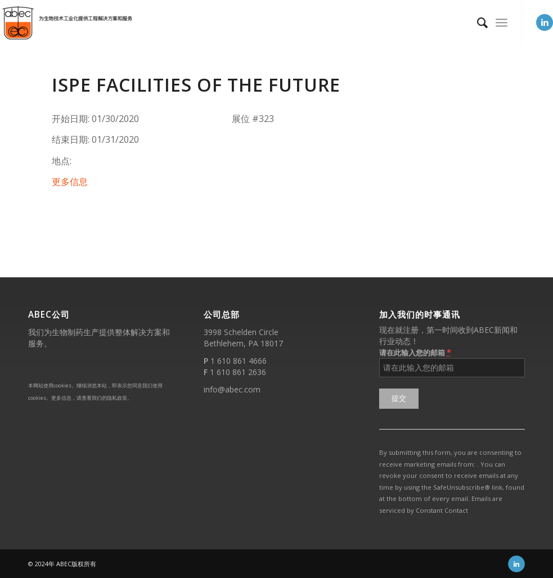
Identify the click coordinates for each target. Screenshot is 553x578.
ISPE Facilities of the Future (196, 85)
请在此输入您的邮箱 (415, 352)
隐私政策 (117, 397)
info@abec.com (232, 389)
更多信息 (70, 181)
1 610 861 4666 (238, 360)
